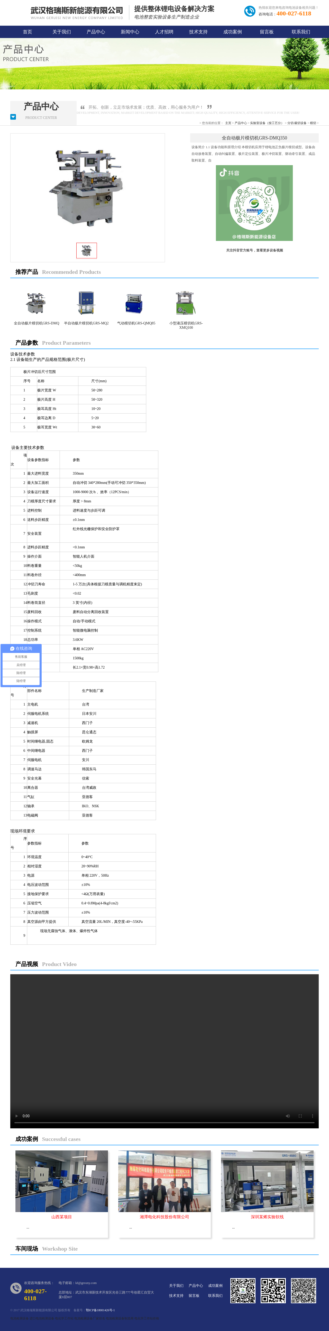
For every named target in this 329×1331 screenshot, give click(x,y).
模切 (313, 123)
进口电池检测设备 (42, 1318)
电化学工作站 (64, 1318)
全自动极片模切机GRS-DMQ (36, 323)
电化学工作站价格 (146, 1318)
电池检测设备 (19, 1318)
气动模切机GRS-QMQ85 (136, 323)
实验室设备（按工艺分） (267, 123)
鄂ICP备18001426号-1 (100, 1310)
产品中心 (96, 31)
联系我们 (301, 31)
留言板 (267, 31)
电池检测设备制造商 (120, 1318)
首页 (27, 31)
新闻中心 (130, 31)
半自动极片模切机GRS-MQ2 (86, 323)
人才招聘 (164, 31)
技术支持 (198, 31)
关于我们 (61, 31)
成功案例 (232, 31)
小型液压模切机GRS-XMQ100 (186, 325)
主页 (228, 123)
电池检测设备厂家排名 (89, 1318)
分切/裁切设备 (297, 123)
